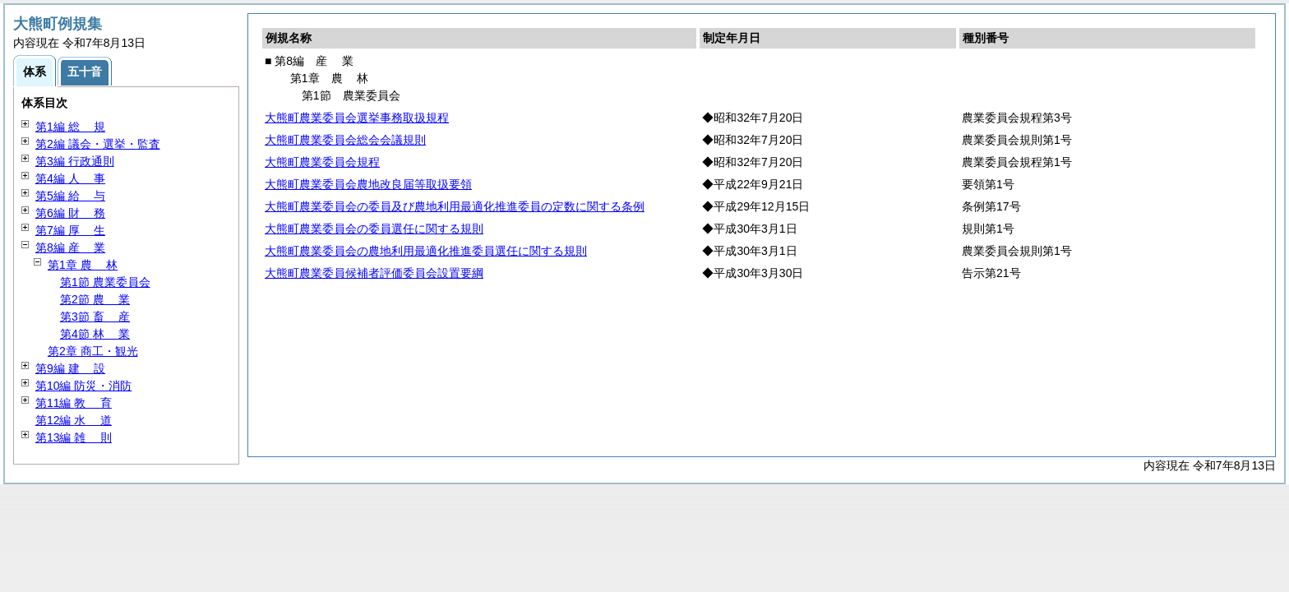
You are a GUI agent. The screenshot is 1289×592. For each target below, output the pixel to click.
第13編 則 (73, 437)
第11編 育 (73, 402)
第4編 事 (70, 178)
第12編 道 (73, 420)
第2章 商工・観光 (93, 351)
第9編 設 (70, 368)
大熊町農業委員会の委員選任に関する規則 (374, 228)
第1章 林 (83, 264)
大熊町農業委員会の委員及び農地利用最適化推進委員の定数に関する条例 (454, 206)
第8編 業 (70, 247)
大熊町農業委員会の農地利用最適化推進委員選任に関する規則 (426, 250)
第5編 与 (70, 195)
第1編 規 (70, 126)
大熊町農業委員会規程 (322, 162)
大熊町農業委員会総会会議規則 (345, 139)
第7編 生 (70, 230)
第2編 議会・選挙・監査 (97, 143)
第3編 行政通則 (74, 161)
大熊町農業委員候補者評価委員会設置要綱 (374, 273)
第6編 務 (70, 213)
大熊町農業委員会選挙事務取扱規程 (357, 117)
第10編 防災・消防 (83, 385)
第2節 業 (95, 299)
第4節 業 (95, 333)
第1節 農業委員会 (105, 282)
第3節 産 (95, 316)
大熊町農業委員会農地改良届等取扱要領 (368, 184)
